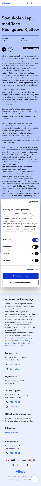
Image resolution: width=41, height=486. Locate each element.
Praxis (7, 343)
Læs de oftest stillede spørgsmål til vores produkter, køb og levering (19, 419)
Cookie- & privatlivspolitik (25, 477)
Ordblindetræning (12, 346)
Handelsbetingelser (15, 480)
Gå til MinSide (11, 432)
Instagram (12, 465)
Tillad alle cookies (20, 276)
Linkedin (28, 465)
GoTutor (14, 343)
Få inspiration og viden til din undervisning (16, 382)
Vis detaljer (29, 269)
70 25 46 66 (15, 364)
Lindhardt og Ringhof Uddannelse (18, 338)
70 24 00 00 (15, 453)
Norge (29, 343)
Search (32, 3)
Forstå (25, 346)
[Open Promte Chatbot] (34, 479)
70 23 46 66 (15, 402)
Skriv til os (14, 369)
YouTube (23, 465)
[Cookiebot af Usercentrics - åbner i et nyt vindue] (29, 202)
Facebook (18, 465)
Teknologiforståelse (31, 48)
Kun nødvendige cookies (20, 282)
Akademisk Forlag (23, 340)
